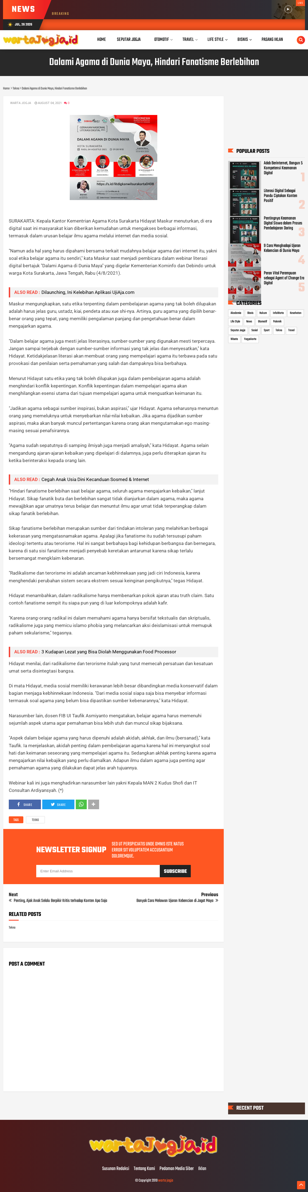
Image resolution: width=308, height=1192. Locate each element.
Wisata (234, 339)
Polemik (277, 321)
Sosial (254, 330)
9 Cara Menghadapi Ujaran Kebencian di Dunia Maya (282, 248)
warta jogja (165, 1180)
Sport (267, 330)
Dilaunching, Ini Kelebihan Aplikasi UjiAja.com (88, 292)
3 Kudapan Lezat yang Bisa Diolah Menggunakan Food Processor (109, 651)
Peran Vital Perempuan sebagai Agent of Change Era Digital (284, 278)
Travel (291, 330)
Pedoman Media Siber (176, 1169)
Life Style (235, 321)
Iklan (202, 1169)
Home (101, 39)
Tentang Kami (144, 1169)
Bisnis (250, 313)
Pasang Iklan (272, 39)
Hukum (263, 313)
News (249, 321)
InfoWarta (278, 313)
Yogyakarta (250, 339)
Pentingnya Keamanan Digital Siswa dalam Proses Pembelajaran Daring (283, 223)
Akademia (236, 313)
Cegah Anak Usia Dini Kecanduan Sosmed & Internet (95, 479)
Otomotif (262, 321)
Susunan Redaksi (115, 1169)
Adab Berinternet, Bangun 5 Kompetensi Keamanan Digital (283, 168)
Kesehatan (295, 313)
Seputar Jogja (238, 330)
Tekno (35, 820)
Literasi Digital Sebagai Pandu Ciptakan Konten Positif (280, 195)
